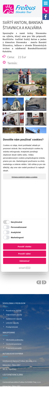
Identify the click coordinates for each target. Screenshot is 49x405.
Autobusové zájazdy (14, 319)
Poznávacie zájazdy (13, 310)
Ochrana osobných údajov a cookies (24, 177)
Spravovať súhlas (32, 401)
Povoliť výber (24, 254)
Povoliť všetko (24, 246)
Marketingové (17, 237)
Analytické (16, 232)
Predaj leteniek (12, 327)
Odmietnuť (24, 261)
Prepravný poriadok (14, 348)
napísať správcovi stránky (28, 399)
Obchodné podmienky (14, 340)
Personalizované (19, 227)
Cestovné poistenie (13, 344)
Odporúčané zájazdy (14, 314)
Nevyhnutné (16, 222)
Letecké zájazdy (12, 323)
